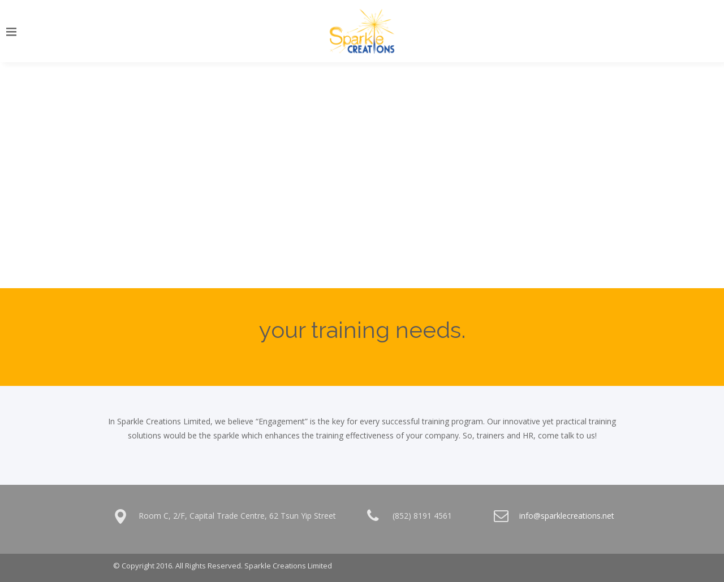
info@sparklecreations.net (566, 515)
